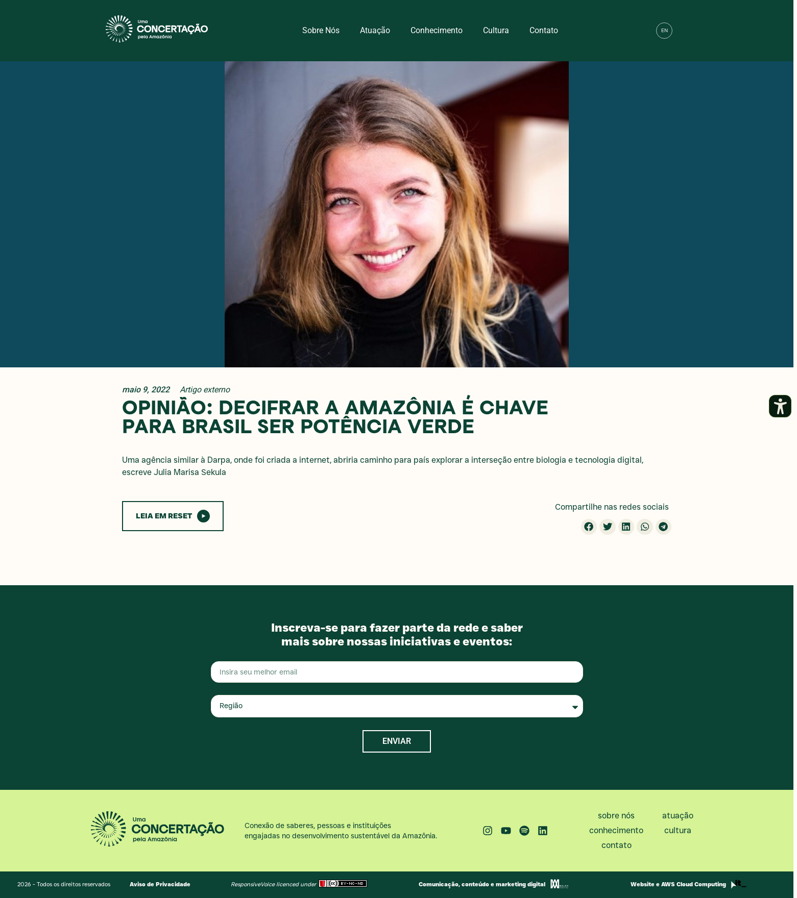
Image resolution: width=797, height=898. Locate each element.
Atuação (375, 30)
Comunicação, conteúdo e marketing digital (482, 884)
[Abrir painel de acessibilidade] (780, 406)
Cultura (496, 30)
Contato (543, 30)
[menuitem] (664, 30)
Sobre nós (321, 30)
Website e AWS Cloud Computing (678, 884)
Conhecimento (436, 30)
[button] (686, 30)
